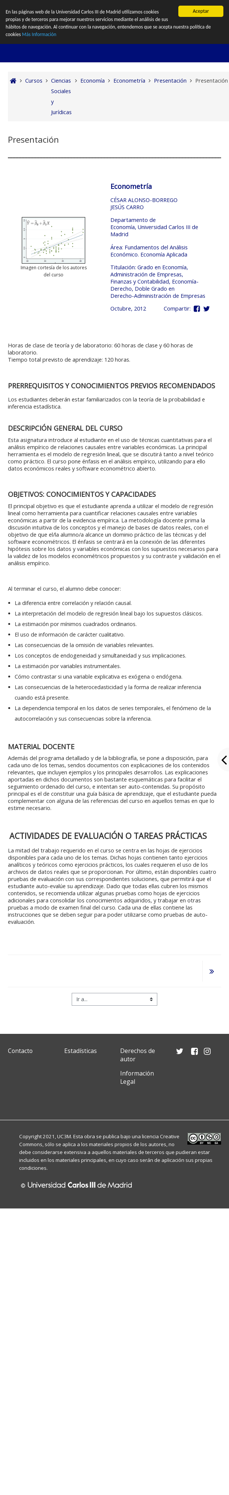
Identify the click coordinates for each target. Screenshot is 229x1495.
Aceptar (201, 11)
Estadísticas (80, 1051)
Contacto (20, 1051)
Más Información (39, 35)
